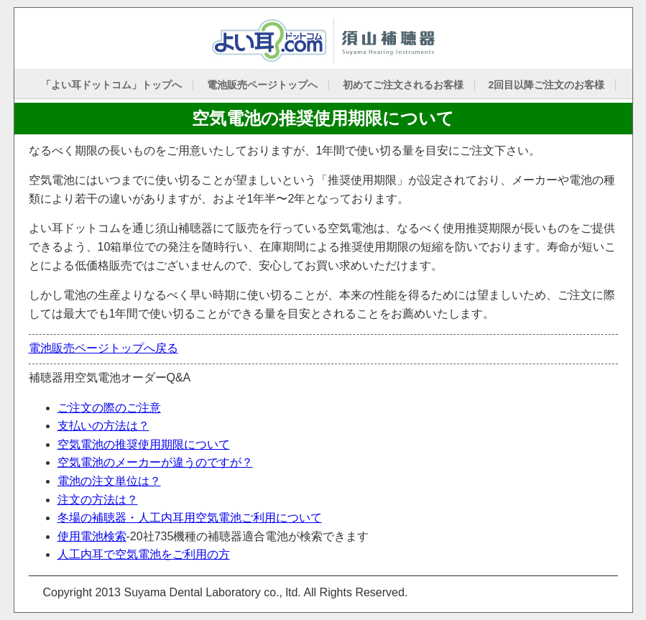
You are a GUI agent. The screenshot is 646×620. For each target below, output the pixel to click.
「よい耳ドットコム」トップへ (111, 85)
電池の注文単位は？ (109, 481)
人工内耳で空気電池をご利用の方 (143, 554)
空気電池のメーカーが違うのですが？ (155, 462)
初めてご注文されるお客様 (403, 85)
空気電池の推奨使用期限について (143, 444)
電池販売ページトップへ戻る (103, 348)
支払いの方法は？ (103, 426)
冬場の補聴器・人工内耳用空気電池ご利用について (189, 518)
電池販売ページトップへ (262, 85)
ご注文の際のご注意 (109, 408)
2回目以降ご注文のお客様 (546, 85)
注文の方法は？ (97, 500)
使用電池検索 (91, 536)
